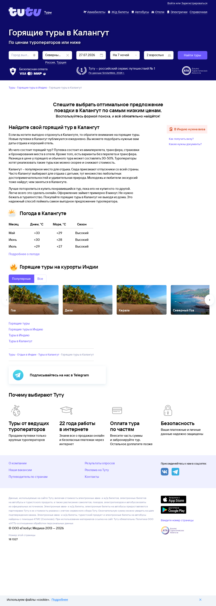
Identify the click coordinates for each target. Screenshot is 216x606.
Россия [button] (50, 62)
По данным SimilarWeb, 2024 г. (106, 72)
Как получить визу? (181, 193)
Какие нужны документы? (185, 198)
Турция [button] (61, 62)
